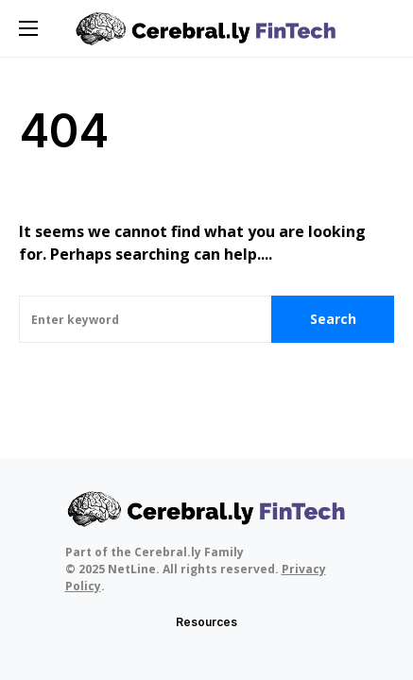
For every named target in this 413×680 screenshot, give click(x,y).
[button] (28, 28)
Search (333, 319)
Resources (206, 622)
